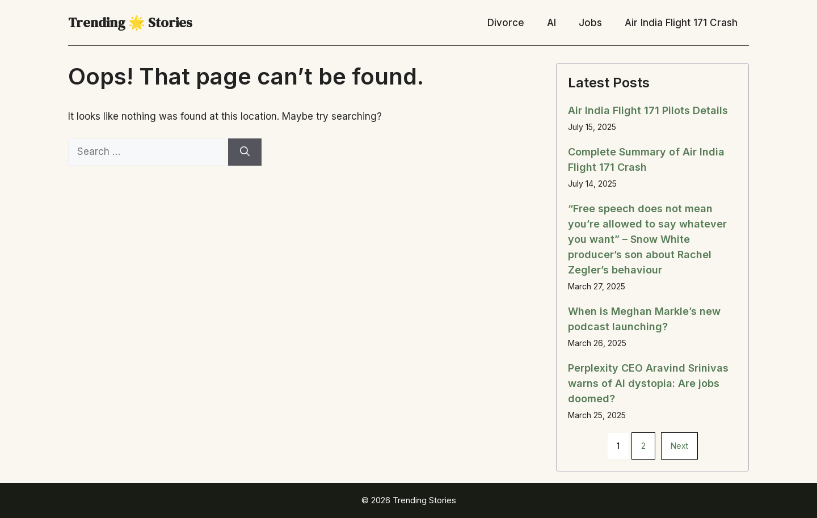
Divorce (505, 22)
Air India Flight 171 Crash (681, 22)
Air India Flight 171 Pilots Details (648, 110)
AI (551, 22)
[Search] (245, 152)
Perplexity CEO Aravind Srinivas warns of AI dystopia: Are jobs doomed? (648, 383)
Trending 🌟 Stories (130, 22)
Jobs (590, 22)
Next (679, 445)
